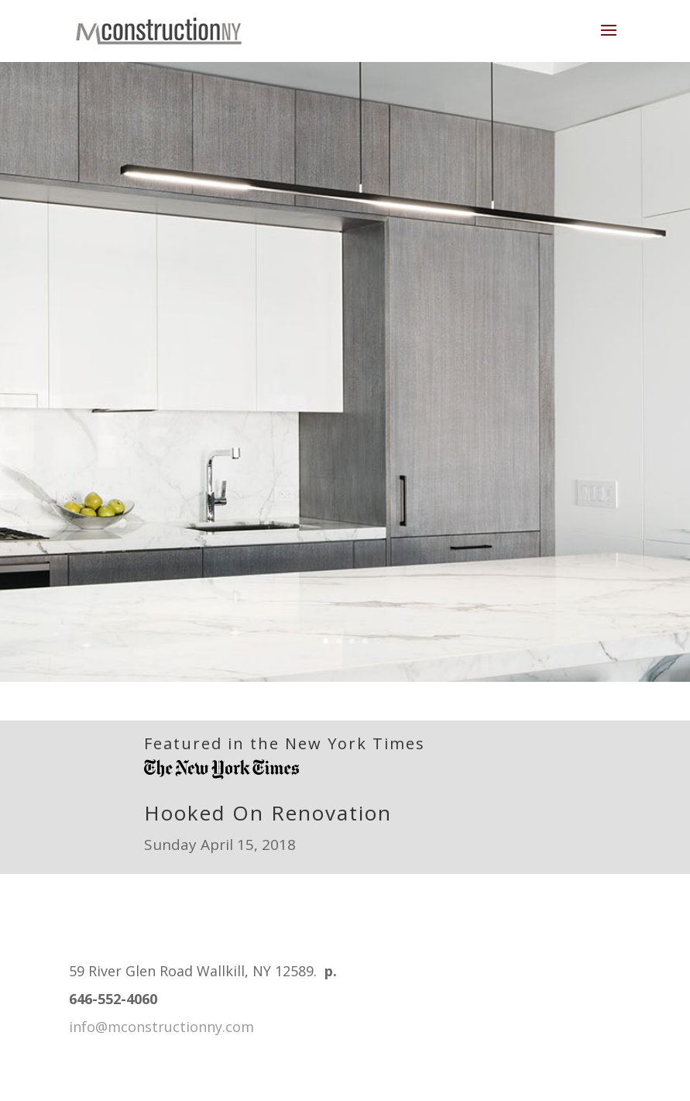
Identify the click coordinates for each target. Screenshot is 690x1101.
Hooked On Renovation (268, 813)
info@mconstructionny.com (161, 1026)
